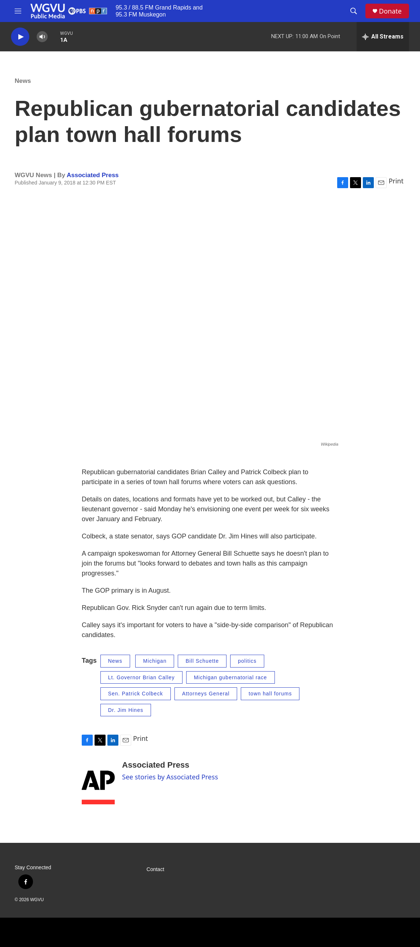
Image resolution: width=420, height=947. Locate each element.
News (23, 80)
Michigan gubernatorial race (230, 677)
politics (247, 661)
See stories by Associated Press (170, 776)
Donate (390, 11)
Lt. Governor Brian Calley (141, 677)
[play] (20, 37)
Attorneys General (206, 693)
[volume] (42, 37)
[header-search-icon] (354, 11)
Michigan (154, 661)
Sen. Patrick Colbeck (135, 693)
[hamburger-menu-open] (18, 11)
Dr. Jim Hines (125, 710)
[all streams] (383, 36)
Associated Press (93, 175)
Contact (155, 869)
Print (396, 180)
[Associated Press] (98, 782)
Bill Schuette (202, 661)
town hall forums (270, 693)
